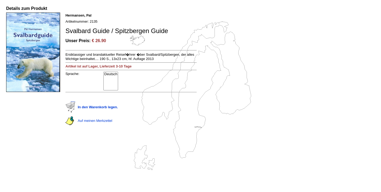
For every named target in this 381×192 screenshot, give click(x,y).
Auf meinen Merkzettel (95, 121)
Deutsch (111, 74)
